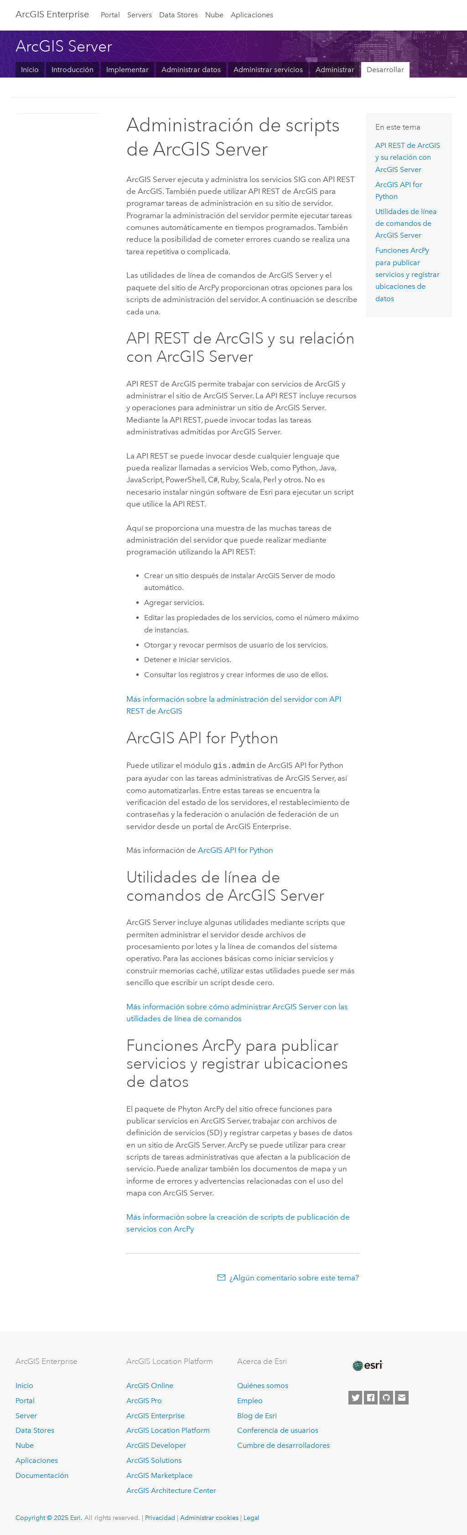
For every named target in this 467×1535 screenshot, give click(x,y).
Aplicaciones (252, 14)
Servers (139, 14)
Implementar (127, 69)
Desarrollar (385, 69)
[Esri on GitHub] (386, 1397)
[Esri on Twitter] (355, 1397)
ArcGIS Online (149, 1384)
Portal (110, 14)
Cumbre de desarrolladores (283, 1444)
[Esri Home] (367, 1365)
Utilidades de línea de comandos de (406, 223)
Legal (251, 1516)
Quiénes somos (262, 1384)
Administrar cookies (209, 1516)
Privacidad (160, 1516)
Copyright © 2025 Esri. (49, 1516)
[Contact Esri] (402, 1397)
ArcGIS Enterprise (52, 14)
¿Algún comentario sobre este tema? (294, 1276)
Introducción (72, 69)
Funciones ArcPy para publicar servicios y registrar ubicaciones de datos (407, 274)
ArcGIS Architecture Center (171, 1489)
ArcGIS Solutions (154, 1459)
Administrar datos (191, 69)
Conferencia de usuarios (277, 1429)
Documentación (42, 1474)
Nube (214, 14)
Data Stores (178, 14)
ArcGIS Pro (144, 1399)
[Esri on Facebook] (371, 1397)
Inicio (30, 69)
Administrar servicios (268, 69)
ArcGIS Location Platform (168, 1429)
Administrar (335, 69)
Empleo (250, 1399)
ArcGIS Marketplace (159, 1474)
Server (26, 1414)
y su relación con (407, 157)
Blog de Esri (257, 1414)
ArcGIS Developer (156, 1444)
